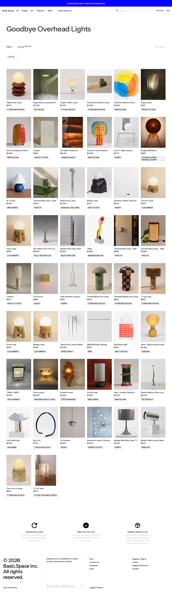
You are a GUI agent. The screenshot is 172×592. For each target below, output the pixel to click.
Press (91, 568)
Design (25, 10)
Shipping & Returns (140, 565)
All (17, 10)
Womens (41, 10)
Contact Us (94, 562)
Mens (50, 10)
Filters (9, 47)
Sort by (24, 47)
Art (32, 10)
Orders (135, 562)
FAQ (91, 559)
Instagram (93, 565)
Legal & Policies (96, 587)
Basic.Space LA (65, 10)
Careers (135, 568)
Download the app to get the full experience (86, 3)
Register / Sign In (139, 559)
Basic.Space (8, 10)
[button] (12, 56)
